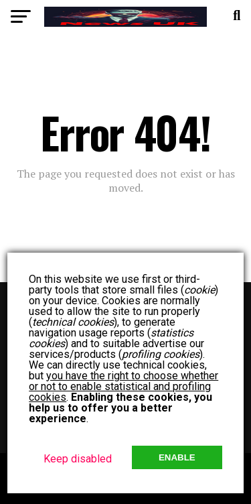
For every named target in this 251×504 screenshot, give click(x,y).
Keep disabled (78, 458)
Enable (177, 457)
